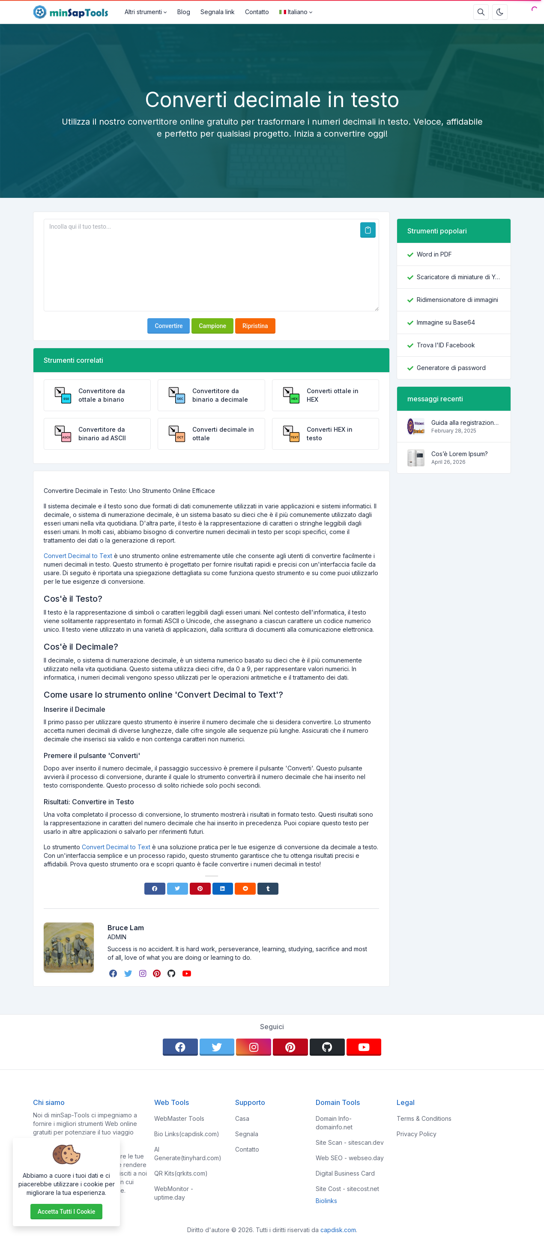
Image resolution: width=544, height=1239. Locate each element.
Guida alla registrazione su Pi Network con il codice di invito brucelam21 (465, 422)
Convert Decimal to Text (78, 555)
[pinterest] (157, 973)
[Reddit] (245, 889)
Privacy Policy (416, 1133)
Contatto (257, 11)
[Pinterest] (200, 889)
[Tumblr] (267, 889)
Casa (242, 1118)
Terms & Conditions (424, 1118)
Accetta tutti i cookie (66, 1211)
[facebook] (114, 973)
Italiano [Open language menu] (293, 11)
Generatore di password (451, 367)
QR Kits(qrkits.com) (181, 1173)
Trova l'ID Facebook (446, 345)
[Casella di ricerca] (481, 12)
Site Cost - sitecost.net (347, 1188)
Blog (183, 11)
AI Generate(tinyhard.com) (187, 1153)
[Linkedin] (222, 889)
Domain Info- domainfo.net (334, 1123)
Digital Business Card (345, 1173)
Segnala (246, 1133)
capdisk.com (338, 1229)
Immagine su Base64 (446, 322)
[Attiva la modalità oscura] (500, 12)
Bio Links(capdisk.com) (186, 1133)
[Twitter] (177, 889)
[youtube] (187, 973)
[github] (172, 973)
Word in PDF (434, 254)
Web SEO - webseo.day (350, 1157)
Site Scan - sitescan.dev (350, 1142)
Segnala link (217, 11)
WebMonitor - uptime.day (173, 1193)
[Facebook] (154, 889)
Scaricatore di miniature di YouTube (458, 277)
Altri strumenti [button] (143, 11)
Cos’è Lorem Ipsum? (459, 453)
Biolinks (326, 1200)
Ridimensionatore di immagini (457, 299)
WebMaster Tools (179, 1118)
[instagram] (143, 973)
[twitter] (129, 973)
